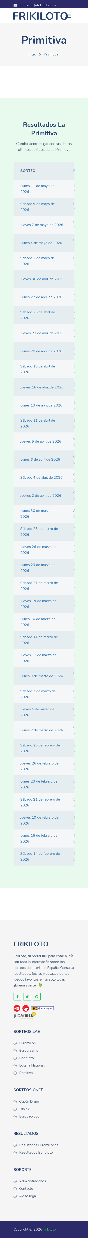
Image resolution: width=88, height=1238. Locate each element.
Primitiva (51, 54)
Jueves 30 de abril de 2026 (42, 279)
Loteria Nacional (31, 1065)
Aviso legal (28, 1196)
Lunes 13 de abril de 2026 (41, 405)
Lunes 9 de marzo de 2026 (41, 676)
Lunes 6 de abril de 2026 (40, 459)
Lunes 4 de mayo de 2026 (41, 242)
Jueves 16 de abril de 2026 (42, 387)
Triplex (24, 1108)
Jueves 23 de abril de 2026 (42, 333)
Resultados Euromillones (38, 1145)
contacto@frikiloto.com (35, 5)
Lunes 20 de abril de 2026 (41, 351)
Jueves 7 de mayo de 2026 (41, 224)
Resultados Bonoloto (36, 1152)
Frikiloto (49, 1229)
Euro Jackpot (29, 1116)
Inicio (32, 54)
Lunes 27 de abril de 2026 (41, 297)
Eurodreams (28, 1050)
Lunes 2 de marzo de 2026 (41, 730)
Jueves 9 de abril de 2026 (40, 441)
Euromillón (27, 1043)
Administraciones (32, 1181)
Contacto (26, 1188)
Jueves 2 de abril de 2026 (40, 495)
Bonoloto (26, 1058)
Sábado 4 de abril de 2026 (41, 477)
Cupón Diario (29, 1101)
